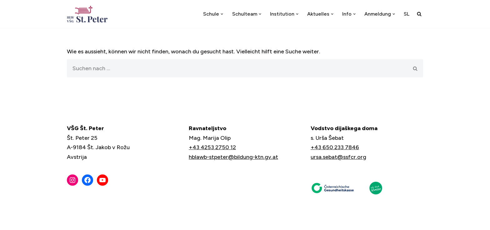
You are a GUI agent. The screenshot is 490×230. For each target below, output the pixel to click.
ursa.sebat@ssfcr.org (338, 157)
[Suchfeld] (419, 14)
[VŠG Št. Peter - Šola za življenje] (89, 14)
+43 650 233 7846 (335, 147)
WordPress (140, 221)
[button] (222, 14)
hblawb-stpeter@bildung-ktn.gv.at (233, 157)
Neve (74, 221)
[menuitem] (406, 14)
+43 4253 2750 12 (212, 147)
